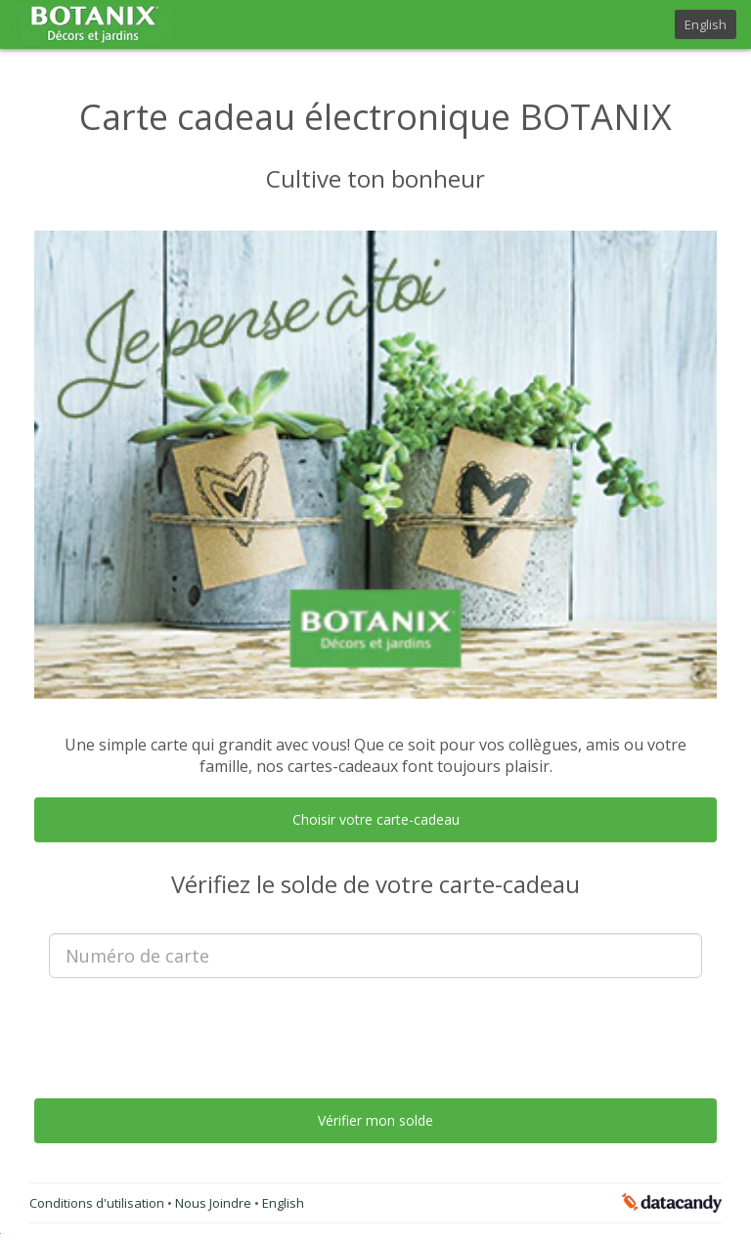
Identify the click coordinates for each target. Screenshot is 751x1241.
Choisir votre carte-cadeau (376, 819)
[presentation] (375, 1031)
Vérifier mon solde (375, 1120)
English (706, 24)
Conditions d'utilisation (98, 1203)
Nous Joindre (214, 1203)
